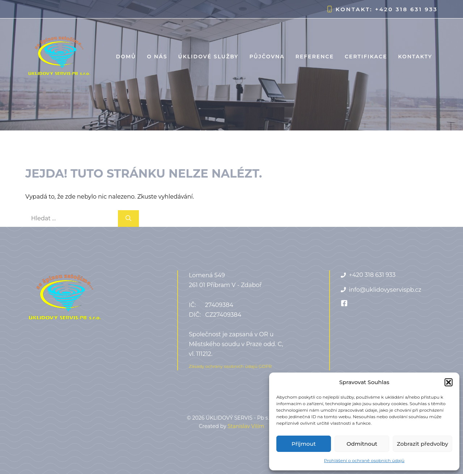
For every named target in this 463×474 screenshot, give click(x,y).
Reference (315, 56)
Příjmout (304, 443)
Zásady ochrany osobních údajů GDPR (230, 366)
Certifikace (366, 56)
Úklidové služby (208, 56)
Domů (126, 56)
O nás (157, 56)
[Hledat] (128, 218)
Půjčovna (266, 56)
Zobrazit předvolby (422, 443)
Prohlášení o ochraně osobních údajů (364, 460)
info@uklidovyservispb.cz (385, 289)
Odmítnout (362, 443)
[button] (448, 382)
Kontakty (415, 56)
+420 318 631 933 (406, 9)
